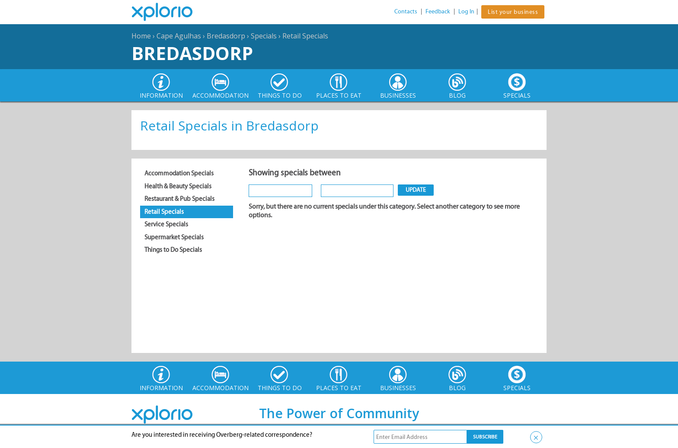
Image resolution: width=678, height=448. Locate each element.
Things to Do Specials (173, 250)
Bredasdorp (226, 36)
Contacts (405, 11)
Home (141, 36)
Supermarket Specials (174, 237)
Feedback (437, 11)
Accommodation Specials (179, 173)
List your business (513, 12)
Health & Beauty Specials (177, 186)
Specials (264, 36)
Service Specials (166, 224)
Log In (466, 11)
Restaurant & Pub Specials (179, 199)
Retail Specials (305, 36)
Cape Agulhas (179, 36)
